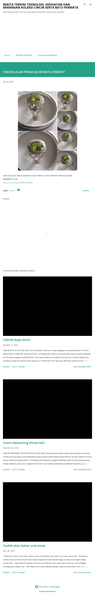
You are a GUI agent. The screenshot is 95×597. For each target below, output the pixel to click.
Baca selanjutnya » (83, 366)
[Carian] (84, 4)
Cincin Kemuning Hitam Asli (24, 443)
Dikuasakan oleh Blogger (47, 586)
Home (5, 55)
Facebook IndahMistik (46, 55)
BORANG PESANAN (22, 55)
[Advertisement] (47, 33)
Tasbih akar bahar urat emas (24, 546)
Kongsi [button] (86, 190)
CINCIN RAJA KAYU (16, 340)
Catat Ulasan (18, 366)
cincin (12, 190)
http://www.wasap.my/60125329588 (18, 183)
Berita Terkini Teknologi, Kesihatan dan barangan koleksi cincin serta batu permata (40, 5)
